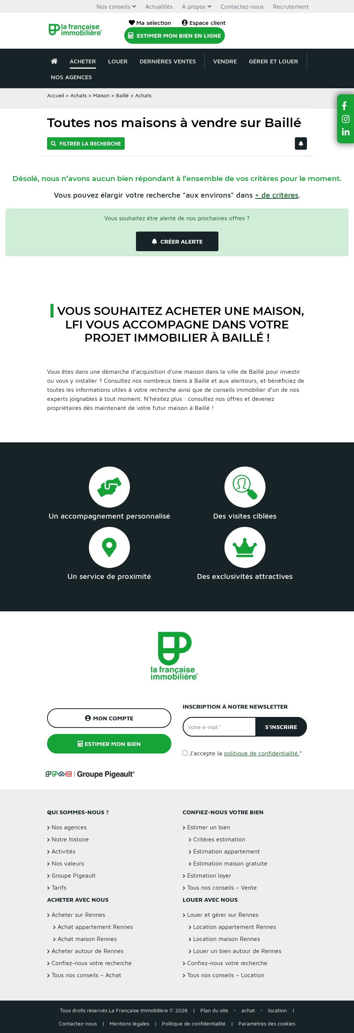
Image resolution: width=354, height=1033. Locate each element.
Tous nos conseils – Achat (86, 975)
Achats (78, 95)
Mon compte (109, 718)
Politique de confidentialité (194, 1023)
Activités (63, 851)
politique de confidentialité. (261, 753)
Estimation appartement (226, 851)
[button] (346, 105)
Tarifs (59, 887)
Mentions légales (129, 1023)
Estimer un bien (208, 827)
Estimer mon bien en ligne (174, 35)
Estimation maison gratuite (230, 863)
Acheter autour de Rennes (88, 950)
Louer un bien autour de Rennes (237, 950)
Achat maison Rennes (87, 938)
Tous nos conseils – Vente (222, 887)
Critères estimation (219, 839)
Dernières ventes (168, 61)
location (277, 1010)
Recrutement (291, 6)
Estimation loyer (209, 875)
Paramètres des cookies (266, 1023)
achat (248, 1010)
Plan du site (214, 1010)
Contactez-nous (242, 6)
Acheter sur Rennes (78, 914)
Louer (118, 61)
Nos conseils (113, 6)
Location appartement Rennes (234, 926)
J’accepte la (245, 753)
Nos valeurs (68, 863)
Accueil (55, 95)
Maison (101, 95)
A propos (194, 6)
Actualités (158, 6)
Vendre (225, 61)
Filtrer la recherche (86, 143)
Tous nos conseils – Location (225, 975)
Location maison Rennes (226, 938)
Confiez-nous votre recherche (92, 962)
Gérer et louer (273, 61)
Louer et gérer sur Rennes (222, 914)
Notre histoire (70, 839)
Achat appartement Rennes (95, 926)
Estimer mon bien (109, 743)
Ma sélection (150, 22)
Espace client (204, 22)
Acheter (83, 61)
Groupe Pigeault (74, 875)
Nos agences (71, 77)
